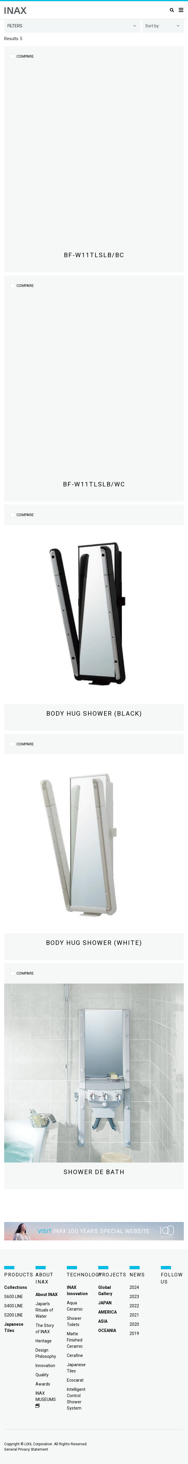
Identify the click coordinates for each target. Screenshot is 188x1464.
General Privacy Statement (26, 1449)
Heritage (44, 1341)
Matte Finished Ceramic (75, 1340)
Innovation (45, 1365)
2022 (134, 1305)
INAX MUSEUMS (46, 1399)
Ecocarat (75, 1380)
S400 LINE (13, 1305)
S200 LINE (13, 1315)
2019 (134, 1333)
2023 (134, 1296)
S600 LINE (13, 1296)
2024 (134, 1287)
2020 (134, 1324)
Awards (43, 1384)
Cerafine (75, 1355)
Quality (42, 1374)
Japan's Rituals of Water (44, 1310)
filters (14, 25)
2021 (134, 1315)
